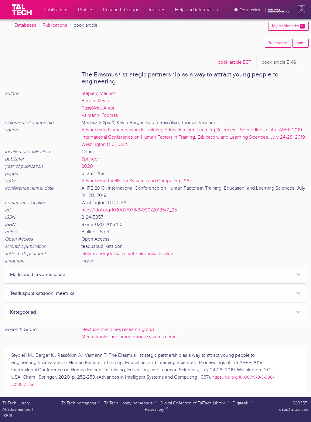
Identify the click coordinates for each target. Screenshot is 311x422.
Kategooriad (23, 312)
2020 (87, 166)
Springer (90, 159)
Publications (55, 25)
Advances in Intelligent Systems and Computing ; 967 (136, 181)
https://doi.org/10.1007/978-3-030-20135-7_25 (129, 210)
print (300, 43)
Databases (25, 25)
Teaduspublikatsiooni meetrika (42, 293)
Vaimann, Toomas (99, 115)
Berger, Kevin (95, 101)
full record (278, 43)
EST (234, 62)
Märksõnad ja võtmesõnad (37, 275)
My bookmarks (288, 26)
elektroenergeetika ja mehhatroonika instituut (128, 254)
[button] (300, 9)
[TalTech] (22, 9)
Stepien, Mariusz (98, 93)
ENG (278, 62)
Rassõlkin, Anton (98, 108)
